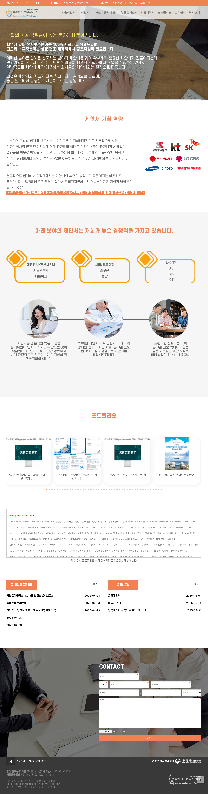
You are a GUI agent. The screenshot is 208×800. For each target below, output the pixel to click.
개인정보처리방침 (38, 767)
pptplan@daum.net (77, 3)
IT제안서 (66, 13)
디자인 (81, 13)
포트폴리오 (159, 13)
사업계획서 (140, 13)
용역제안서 (98, 13)
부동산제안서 (119, 13)
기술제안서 (48, 13)
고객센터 (177, 13)
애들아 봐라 (155, 605)
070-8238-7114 (29, 3)
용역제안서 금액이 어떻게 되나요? (155, 613)
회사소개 (47, 28)
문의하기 (150, 744)
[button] (46, 489)
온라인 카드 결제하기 (163, 767)
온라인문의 (124, 585)
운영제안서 (155, 597)
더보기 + (95, 585)
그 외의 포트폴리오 (23, 585)
